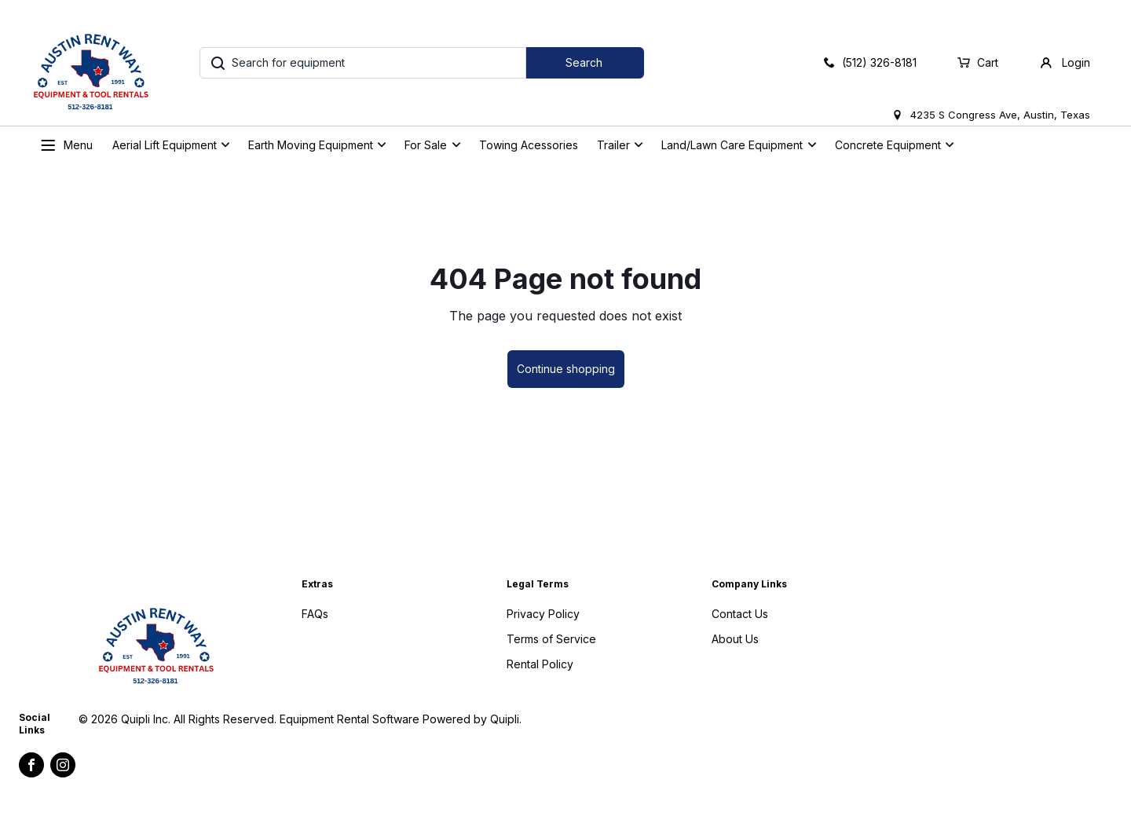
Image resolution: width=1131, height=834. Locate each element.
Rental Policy (540, 664)
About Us (735, 639)
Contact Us (740, 613)
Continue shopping (566, 368)
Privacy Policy (543, 613)
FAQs (315, 613)
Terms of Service (551, 639)
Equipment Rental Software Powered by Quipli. (401, 719)
